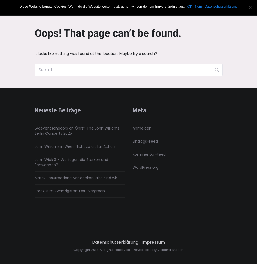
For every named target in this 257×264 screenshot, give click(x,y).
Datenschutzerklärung (115, 242)
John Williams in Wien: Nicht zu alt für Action (75, 146)
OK (189, 6)
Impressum (153, 242)
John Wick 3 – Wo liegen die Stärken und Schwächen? (71, 162)
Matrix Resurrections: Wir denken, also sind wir (76, 177)
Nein (198, 6)
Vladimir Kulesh (170, 249)
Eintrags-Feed (145, 141)
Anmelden (142, 128)
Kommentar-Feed (149, 154)
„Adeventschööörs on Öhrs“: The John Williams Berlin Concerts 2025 (77, 131)
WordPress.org (145, 167)
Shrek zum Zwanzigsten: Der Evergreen (70, 190)
